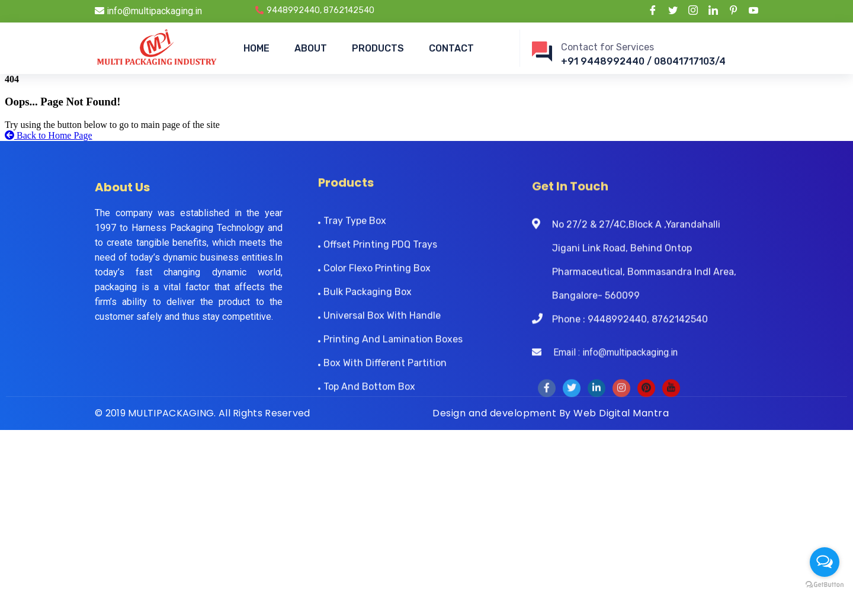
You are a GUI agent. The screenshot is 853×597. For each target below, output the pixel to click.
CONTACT (451, 48)
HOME (256, 48)
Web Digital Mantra (621, 413)
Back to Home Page (48, 135)
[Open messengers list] (824, 562)
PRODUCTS (378, 48)
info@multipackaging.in (148, 11)
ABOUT (310, 48)
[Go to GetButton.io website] (825, 585)
